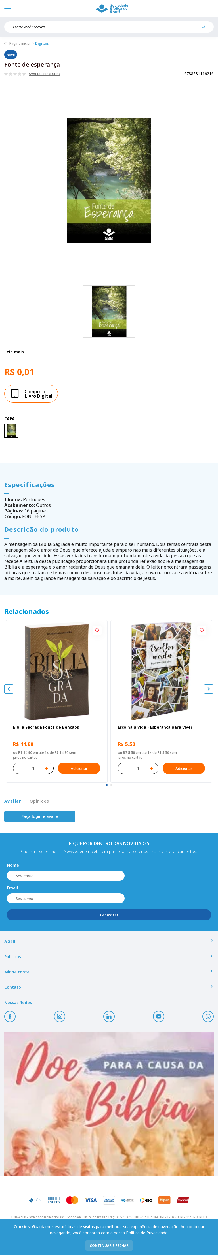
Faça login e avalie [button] (40, 816)
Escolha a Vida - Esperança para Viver (155, 727)
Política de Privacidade (146, 1232)
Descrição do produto (41, 529)
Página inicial (19, 43)
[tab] (107, 785)
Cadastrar (109, 914)
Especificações (29, 484)
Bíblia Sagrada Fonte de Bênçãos (46, 727)
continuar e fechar (109, 1245)
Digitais (42, 43)
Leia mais (14, 351)
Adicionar (79, 768)
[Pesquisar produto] (205, 29)
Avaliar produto (44, 74)
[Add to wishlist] (97, 630)
